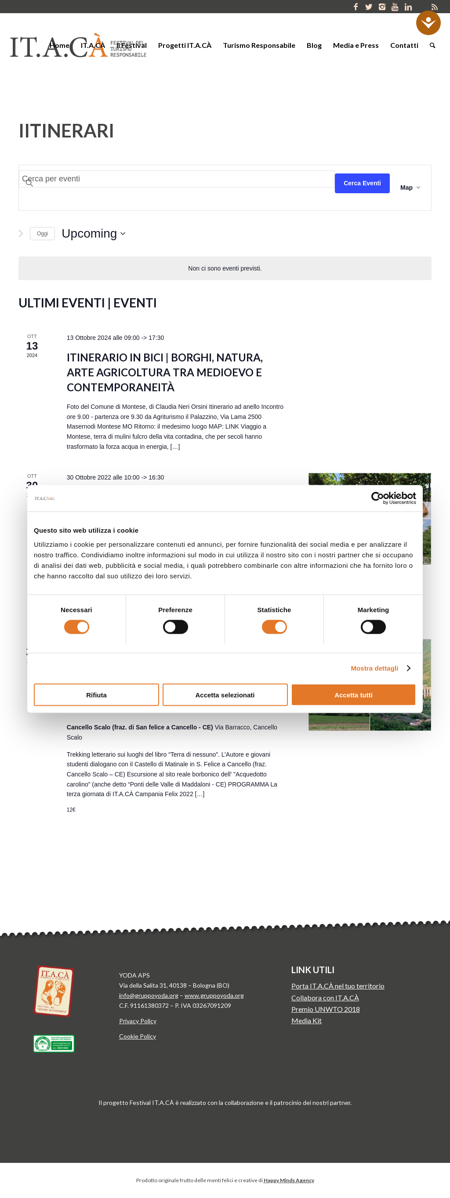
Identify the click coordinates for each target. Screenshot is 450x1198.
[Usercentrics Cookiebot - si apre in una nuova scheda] (377, 498)
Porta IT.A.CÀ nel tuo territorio (338, 985)
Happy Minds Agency (289, 1180)
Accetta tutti (353, 694)
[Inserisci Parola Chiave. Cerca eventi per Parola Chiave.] (177, 179)
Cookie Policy (137, 1036)
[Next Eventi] (20, 233)
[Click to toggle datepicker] (93, 233)
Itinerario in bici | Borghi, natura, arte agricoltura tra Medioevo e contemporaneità (165, 372)
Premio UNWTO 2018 (325, 1009)
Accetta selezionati (224, 694)
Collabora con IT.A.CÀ (325, 997)
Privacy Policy (137, 1021)
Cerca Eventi (362, 183)
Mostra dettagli (374, 668)
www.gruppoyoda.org (214, 995)
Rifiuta (96, 694)
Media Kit (306, 1020)
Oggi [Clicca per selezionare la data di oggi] (42, 234)
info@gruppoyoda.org (148, 995)
